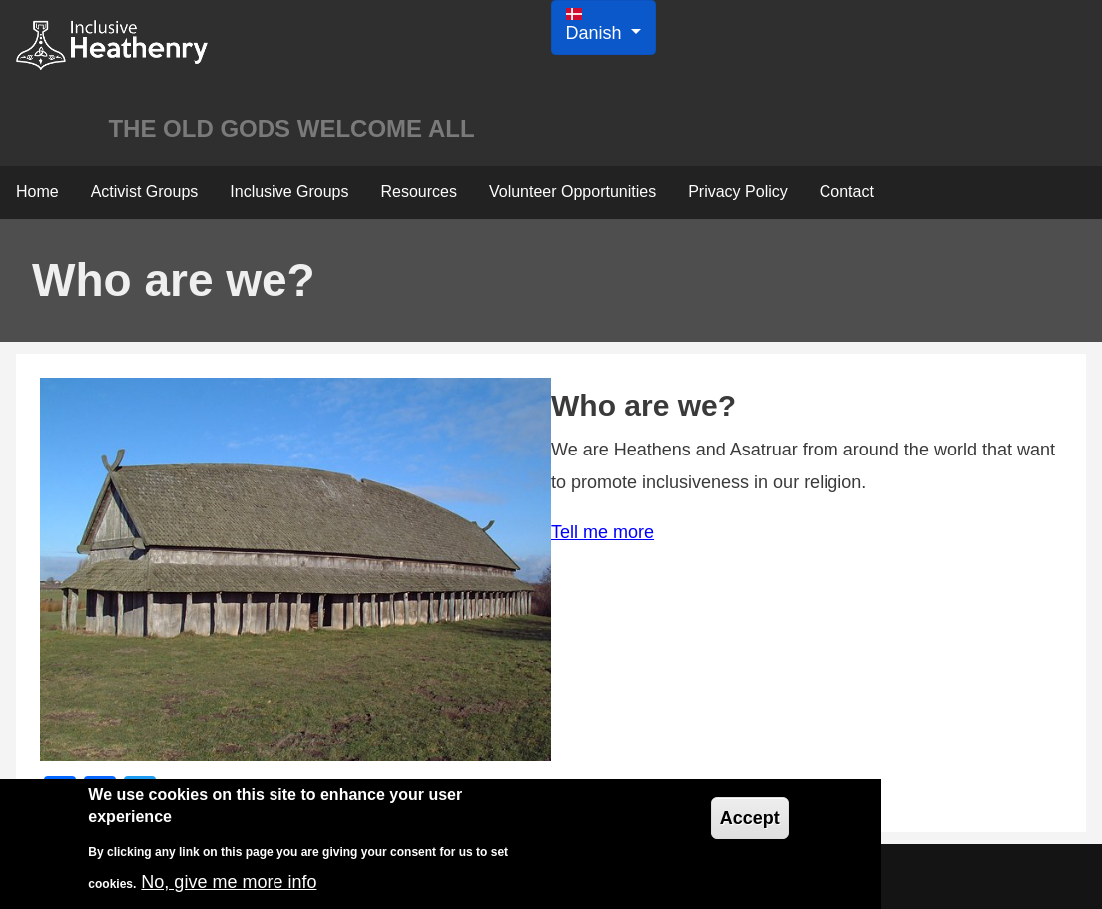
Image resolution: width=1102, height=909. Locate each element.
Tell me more (602, 532)
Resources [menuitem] (418, 191)
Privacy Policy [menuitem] (738, 191)
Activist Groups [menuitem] (145, 191)
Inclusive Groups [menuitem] (289, 191)
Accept (750, 818)
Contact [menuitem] (847, 191)
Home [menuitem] (37, 191)
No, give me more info (228, 882)
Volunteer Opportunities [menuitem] (572, 191)
